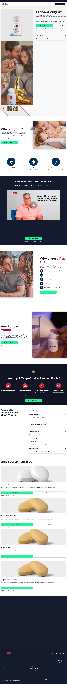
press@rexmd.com (19, 661)
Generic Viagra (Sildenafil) (9, 484)
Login (52, 3)
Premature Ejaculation (34, 668)
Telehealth (4, 679)
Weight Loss (17, 3)
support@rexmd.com (46, 662)
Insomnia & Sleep (33, 670)
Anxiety (31, 3)
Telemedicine (5, 672)
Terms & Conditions (10, 679)
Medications (40, 3)
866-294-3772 (45, 661)
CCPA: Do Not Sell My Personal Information (29, 679)
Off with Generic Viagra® (45, 28)
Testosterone (25, 3)
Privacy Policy (16, 679)
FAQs (4, 666)
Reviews (44, 3)
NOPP (20, 679)
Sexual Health (11, 3)
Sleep (21, 3)
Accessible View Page (41, 679)
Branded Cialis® (5, 547)
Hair (28, 3)
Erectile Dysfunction (33, 661)
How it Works (48, 3)
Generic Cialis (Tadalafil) (8, 516)
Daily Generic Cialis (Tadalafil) (10, 579)
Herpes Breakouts (33, 672)
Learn (4, 668)
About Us (4, 670)
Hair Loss (31, 666)
